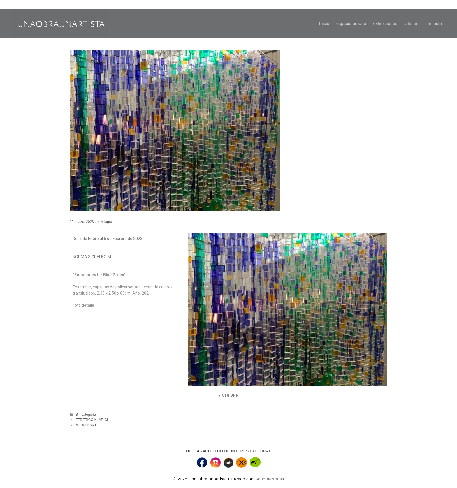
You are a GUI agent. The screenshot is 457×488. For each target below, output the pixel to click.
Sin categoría (85, 415)
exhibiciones (385, 23)
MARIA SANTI (86, 425)
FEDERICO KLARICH (92, 420)
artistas (411, 23)
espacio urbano (351, 23)
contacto (433, 23)
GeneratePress (269, 478)
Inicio (324, 23)
